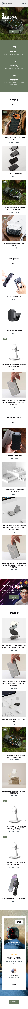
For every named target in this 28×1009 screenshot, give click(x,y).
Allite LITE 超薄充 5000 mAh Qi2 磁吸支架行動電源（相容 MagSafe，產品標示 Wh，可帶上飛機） (14, 402)
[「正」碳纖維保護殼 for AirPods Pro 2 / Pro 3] (14, 228)
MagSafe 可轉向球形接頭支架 (14, 330)
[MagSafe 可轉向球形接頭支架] (14, 315)
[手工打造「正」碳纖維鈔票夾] (14, 158)
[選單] (25, 3)
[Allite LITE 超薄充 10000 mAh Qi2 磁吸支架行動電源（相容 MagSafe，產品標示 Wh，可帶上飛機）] (14, 510)
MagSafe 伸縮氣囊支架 (14, 297)
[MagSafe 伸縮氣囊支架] (14, 281)
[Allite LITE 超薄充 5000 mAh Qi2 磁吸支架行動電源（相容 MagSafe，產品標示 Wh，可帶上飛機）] (14, 385)
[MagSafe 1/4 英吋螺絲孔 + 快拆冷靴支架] (14, 883)
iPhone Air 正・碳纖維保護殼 (14, 455)
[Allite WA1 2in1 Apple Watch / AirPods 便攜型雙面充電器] (14, 775)
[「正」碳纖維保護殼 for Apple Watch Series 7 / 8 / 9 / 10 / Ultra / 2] (14, 192)
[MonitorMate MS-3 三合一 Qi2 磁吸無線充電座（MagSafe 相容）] (14, 349)
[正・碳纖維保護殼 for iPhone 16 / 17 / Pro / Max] (14, 122)
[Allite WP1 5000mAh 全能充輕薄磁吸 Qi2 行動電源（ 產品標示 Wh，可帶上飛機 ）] (14, 630)
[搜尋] (20, 3)
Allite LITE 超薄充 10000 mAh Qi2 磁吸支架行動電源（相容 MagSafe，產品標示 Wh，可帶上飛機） (14, 527)
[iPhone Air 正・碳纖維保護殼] (14, 440)
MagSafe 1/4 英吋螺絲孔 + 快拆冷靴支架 (14, 898)
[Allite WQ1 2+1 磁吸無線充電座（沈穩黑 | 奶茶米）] (14, 704)
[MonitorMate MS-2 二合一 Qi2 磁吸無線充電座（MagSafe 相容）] (14, 811)
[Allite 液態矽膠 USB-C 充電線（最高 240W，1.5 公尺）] (14, 474)
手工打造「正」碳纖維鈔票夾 (14, 173)
